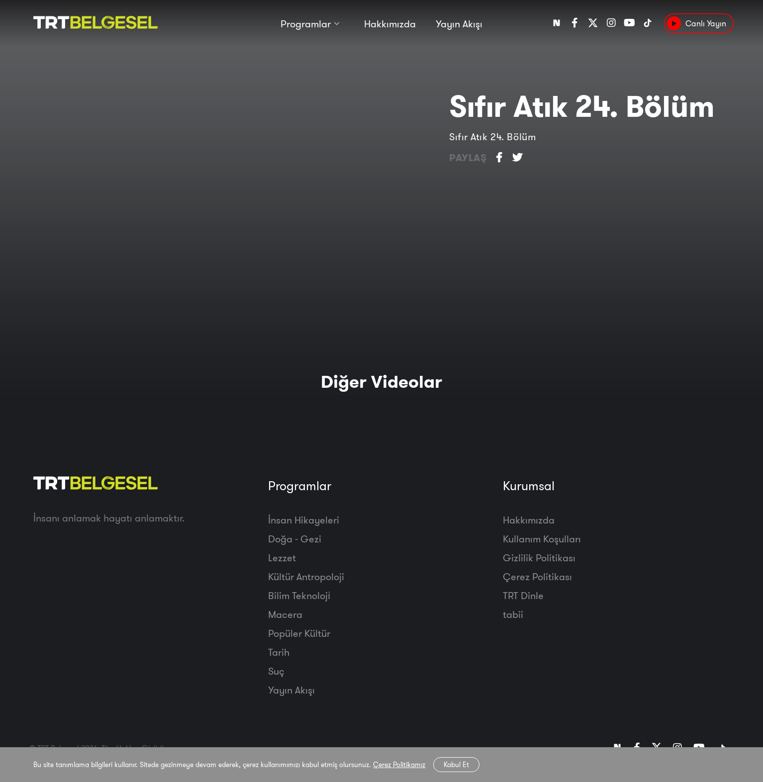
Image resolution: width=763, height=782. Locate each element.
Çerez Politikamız (399, 764)
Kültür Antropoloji (306, 576)
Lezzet (282, 557)
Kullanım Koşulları (542, 538)
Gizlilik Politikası (539, 557)
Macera (285, 614)
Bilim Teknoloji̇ (299, 595)
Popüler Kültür (299, 633)
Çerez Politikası (537, 576)
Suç (276, 671)
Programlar (306, 23)
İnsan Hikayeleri (303, 520)
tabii (513, 614)
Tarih (278, 652)
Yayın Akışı (459, 23)
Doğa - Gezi (294, 538)
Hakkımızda (390, 23)
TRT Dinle (523, 595)
